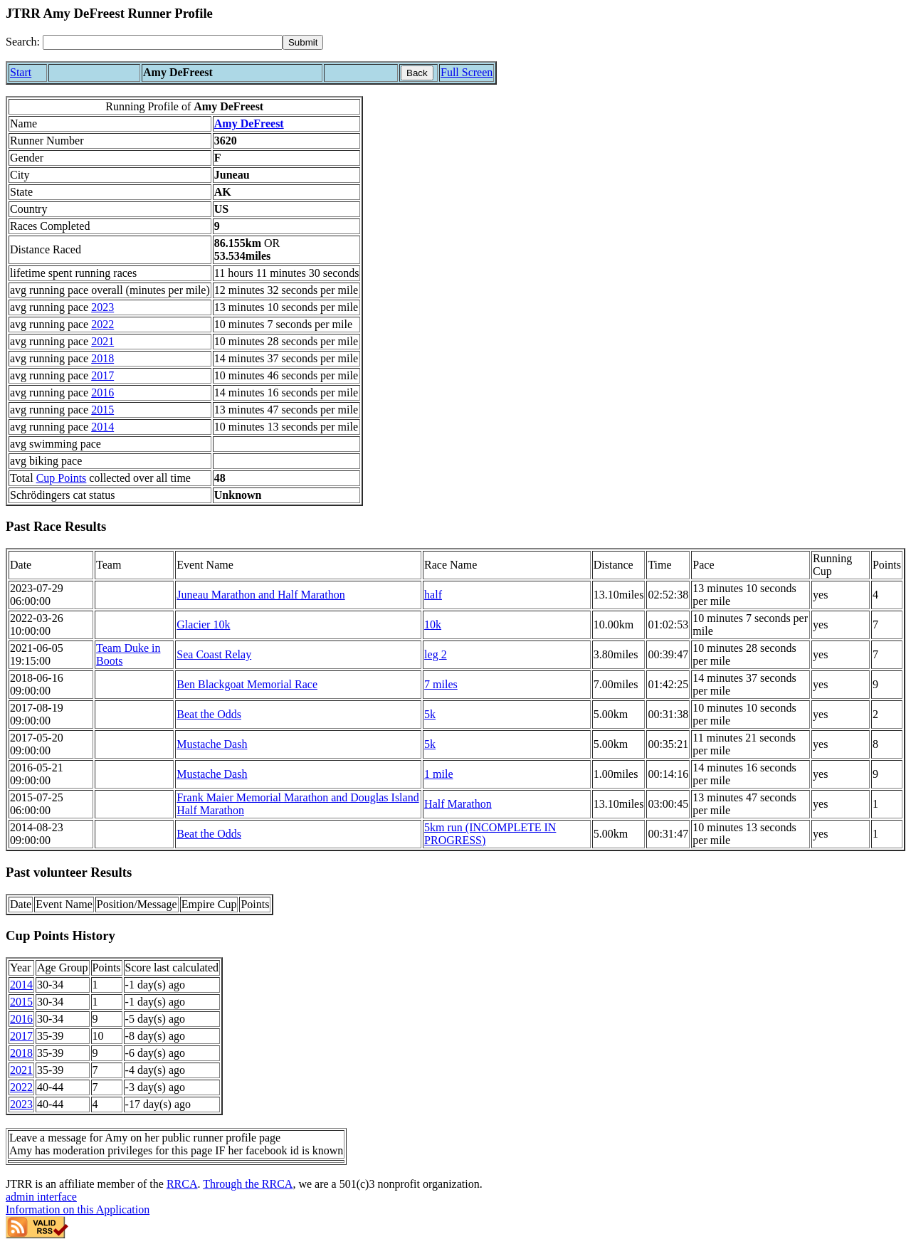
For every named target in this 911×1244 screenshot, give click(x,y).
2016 (102, 392)
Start (20, 72)
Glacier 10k (203, 624)
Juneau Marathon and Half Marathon (260, 595)
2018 (102, 358)
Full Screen (467, 72)
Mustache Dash (212, 744)
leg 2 (435, 654)
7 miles (441, 684)
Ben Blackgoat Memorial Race (247, 684)
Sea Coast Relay (214, 654)
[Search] (163, 42)
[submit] (303, 42)
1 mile (438, 774)
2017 (102, 375)
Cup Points (61, 478)
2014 (102, 427)
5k (430, 714)
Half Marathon (458, 804)
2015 (102, 410)
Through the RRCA (248, 1184)
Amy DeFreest (249, 123)
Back (417, 73)
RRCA (182, 1184)
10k (432, 624)
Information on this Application (77, 1209)
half (433, 595)
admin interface (41, 1197)
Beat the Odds (209, 714)
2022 (102, 324)
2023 (102, 307)
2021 (102, 341)
